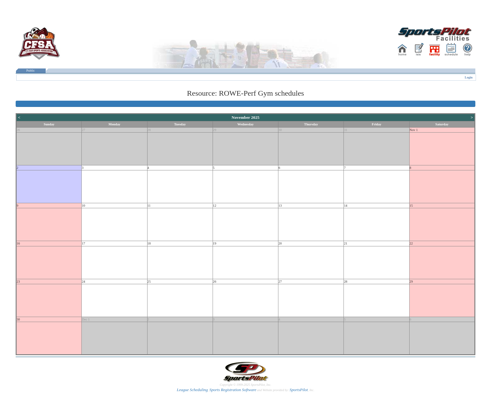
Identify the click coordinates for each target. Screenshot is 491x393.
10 (83, 205)
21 (345, 243)
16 (18, 243)
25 (149, 281)
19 (214, 243)
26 (18, 130)
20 (280, 243)
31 (345, 130)
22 (411, 243)
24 (83, 281)
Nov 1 (414, 130)
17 (83, 243)
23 (18, 281)
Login (469, 77)
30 (280, 130)
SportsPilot (299, 389)
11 (149, 205)
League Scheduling (192, 389)
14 (345, 205)
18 (149, 243)
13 (280, 205)
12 (214, 205)
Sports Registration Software (232, 389)
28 (149, 130)
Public (31, 70)
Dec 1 (86, 319)
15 (411, 205)
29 (214, 130)
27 (83, 130)
